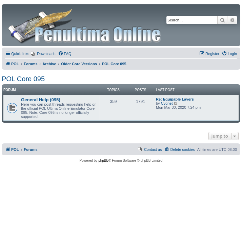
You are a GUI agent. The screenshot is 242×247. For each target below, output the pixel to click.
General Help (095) (40, 99)
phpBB (103, 160)
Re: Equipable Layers (175, 99)
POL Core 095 (23, 79)
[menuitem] (43, 54)
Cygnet (167, 103)
